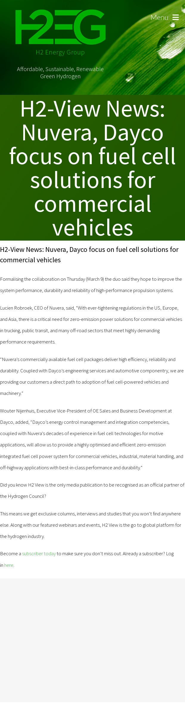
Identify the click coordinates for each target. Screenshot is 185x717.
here (8, 565)
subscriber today (39, 553)
